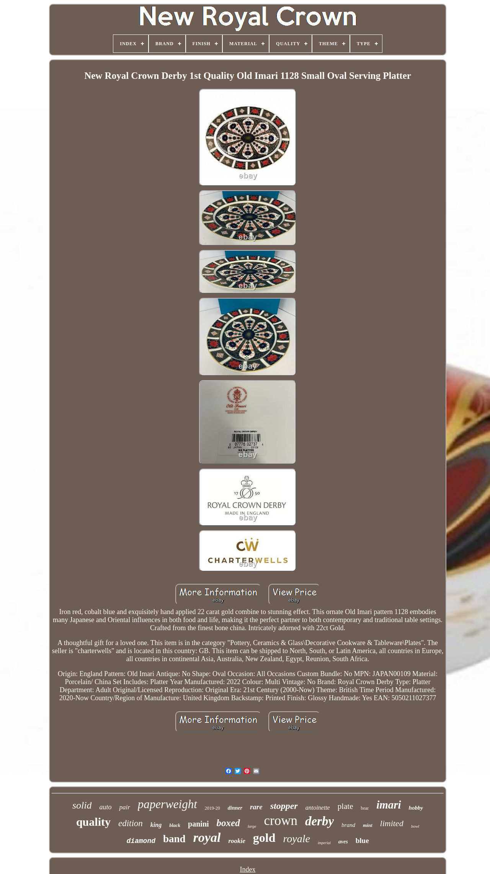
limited (391, 823)
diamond (140, 841)
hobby (416, 808)
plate (345, 806)
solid (82, 805)
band (174, 839)
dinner (235, 808)
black (174, 825)
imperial (324, 843)
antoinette (317, 807)
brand (348, 825)
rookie (236, 841)
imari (388, 805)
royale (296, 839)
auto (105, 807)
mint (367, 825)
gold (264, 838)
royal (207, 837)
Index (248, 869)
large (252, 826)
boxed (228, 823)
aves (343, 842)
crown (280, 820)
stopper (284, 806)
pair (124, 807)
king (156, 825)
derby (319, 821)
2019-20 (212, 808)
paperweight (167, 804)
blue (362, 840)
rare (256, 807)
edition (130, 823)
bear (365, 808)
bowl (415, 826)
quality (93, 821)
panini (198, 824)
